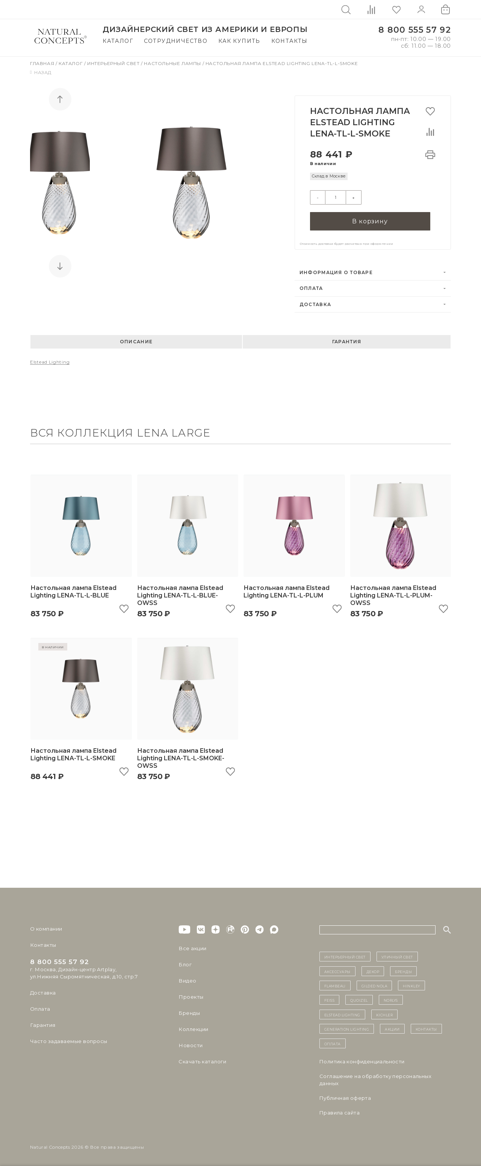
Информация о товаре (336, 272)
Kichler (384, 1014)
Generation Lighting (346, 1028)
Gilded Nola (374, 985)
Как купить (239, 41)
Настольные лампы (173, 63)
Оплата (311, 288)
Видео (186, 980)
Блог (184, 964)
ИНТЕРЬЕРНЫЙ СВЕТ (345, 956)
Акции (392, 1028)
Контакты (289, 41)
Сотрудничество (176, 41)
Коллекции (193, 1029)
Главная (43, 63)
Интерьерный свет (114, 63)
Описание (136, 341)
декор (373, 971)
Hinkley (411, 985)
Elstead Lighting (50, 361)
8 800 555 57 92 (414, 30)
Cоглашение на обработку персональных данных (375, 1079)
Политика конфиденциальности (362, 1061)
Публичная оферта (345, 1098)
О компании (46, 928)
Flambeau (335, 985)
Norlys (391, 999)
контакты (426, 1028)
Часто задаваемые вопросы (68, 1041)
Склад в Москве (328, 176)
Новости (190, 1045)
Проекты (190, 996)
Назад (40, 72)
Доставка (315, 304)
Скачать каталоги (201, 1061)
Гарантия (346, 341)
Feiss (329, 999)
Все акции (192, 948)
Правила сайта (339, 1112)
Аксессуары (337, 971)
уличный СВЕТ (397, 956)
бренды (403, 971)
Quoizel (359, 999)
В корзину (369, 220)
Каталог (118, 41)
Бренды (188, 1013)
